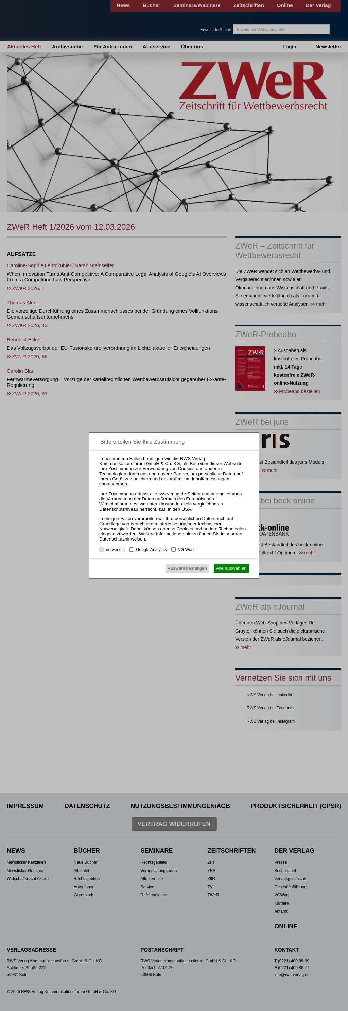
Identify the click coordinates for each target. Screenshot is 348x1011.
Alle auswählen (231, 568)
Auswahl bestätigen (187, 568)
